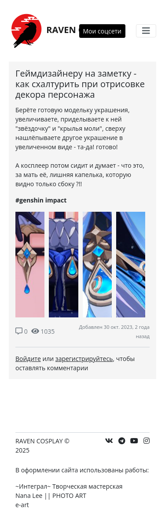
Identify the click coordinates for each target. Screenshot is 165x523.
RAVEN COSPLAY (63, 30)
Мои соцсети (102, 31)
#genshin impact (40, 200)
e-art (22, 505)
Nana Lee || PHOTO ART (50, 495)
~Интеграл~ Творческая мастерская (68, 486)
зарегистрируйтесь (84, 358)
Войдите (28, 358)
